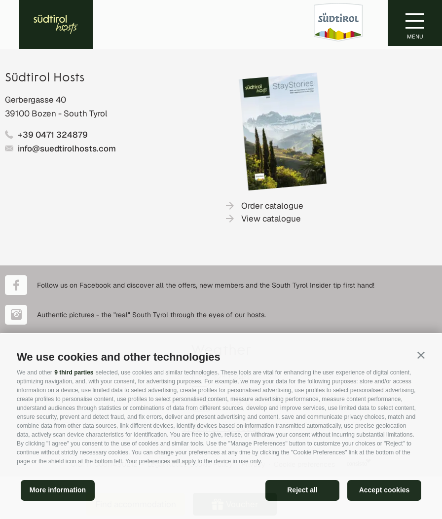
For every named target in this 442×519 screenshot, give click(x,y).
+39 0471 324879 (53, 134)
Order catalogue (272, 205)
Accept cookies (384, 490)
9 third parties (73, 372)
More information (58, 490)
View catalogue (271, 218)
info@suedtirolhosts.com (67, 148)
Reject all (302, 490)
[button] (421, 355)
